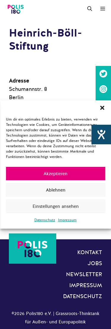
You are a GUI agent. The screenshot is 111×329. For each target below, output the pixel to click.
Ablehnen (55, 190)
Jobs (95, 263)
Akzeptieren (55, 174)
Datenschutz (44, 220)
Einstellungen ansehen (56, 206)
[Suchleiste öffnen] (89, 9)
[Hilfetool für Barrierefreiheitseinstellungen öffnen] (101, 137)
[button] (102, 108)
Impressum (67, 220)
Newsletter (84, 274)
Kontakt (89, 252)
